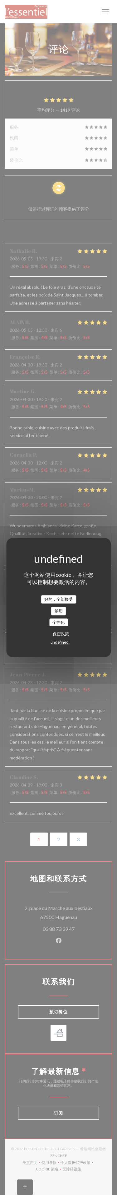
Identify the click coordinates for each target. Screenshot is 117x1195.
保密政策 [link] (61, 633)
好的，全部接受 (58, 599)
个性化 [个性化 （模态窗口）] (58, 622)
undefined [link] (60, 642)
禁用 (59, 610)
